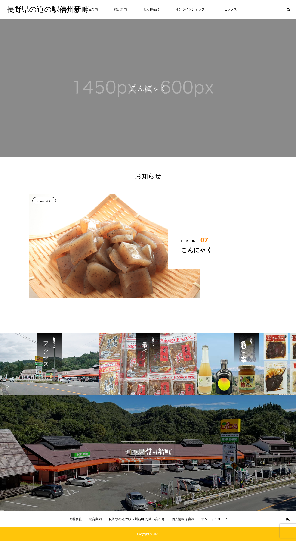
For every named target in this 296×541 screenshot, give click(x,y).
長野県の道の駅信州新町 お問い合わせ (137, 519)
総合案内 (91, 9)
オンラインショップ (190, 9)
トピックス (229, 9)
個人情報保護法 (183, 519)
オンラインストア (214, 519)
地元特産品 (151, 9)
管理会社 (75, 519)
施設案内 (120, 9)
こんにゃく (44, 201)
